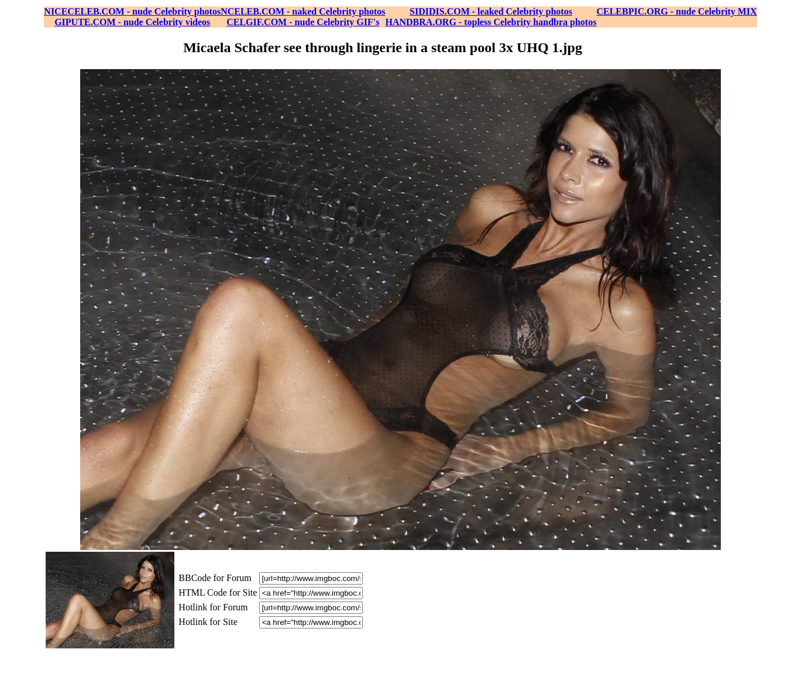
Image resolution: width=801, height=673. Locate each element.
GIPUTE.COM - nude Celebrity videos (132, 22)
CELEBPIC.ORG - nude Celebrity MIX (676, 11)
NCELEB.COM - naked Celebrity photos (303, 11)
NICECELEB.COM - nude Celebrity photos (132, 11)
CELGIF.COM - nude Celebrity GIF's (302, 22)
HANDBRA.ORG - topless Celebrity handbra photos (491, 22)
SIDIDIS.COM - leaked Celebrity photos (491, 11)
